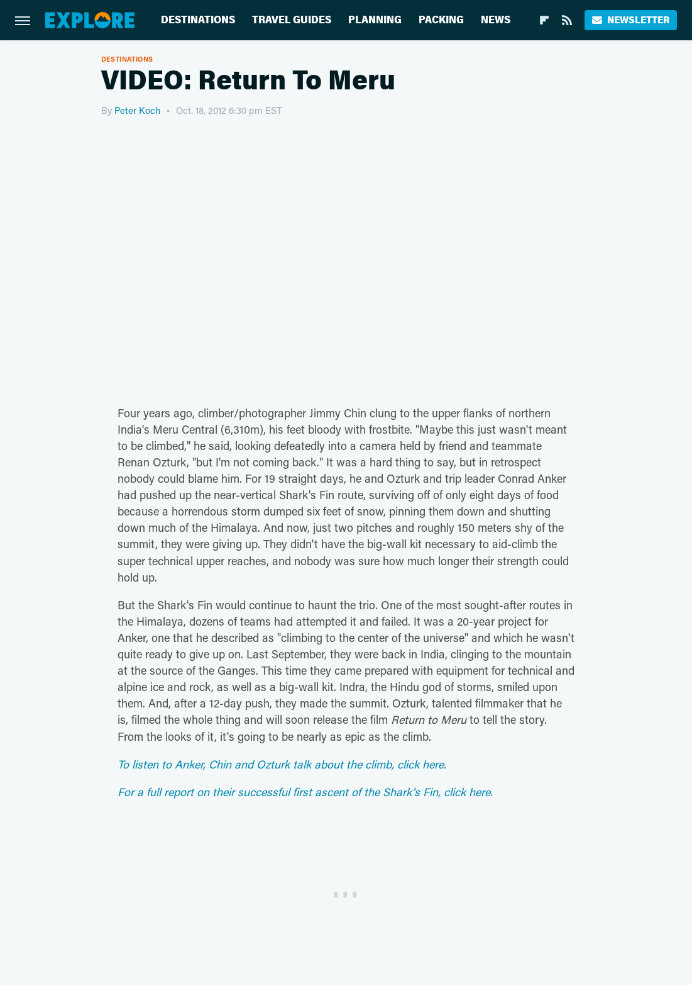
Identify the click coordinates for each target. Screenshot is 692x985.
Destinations (198, 19)
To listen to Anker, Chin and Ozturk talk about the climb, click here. (282, 764)
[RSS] (567, 20)
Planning (375, 19)
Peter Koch (137, 110)
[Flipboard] (544, 20)
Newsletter (630, 20)
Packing (441, 19)
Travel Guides (291, 19)
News (495, 19)
